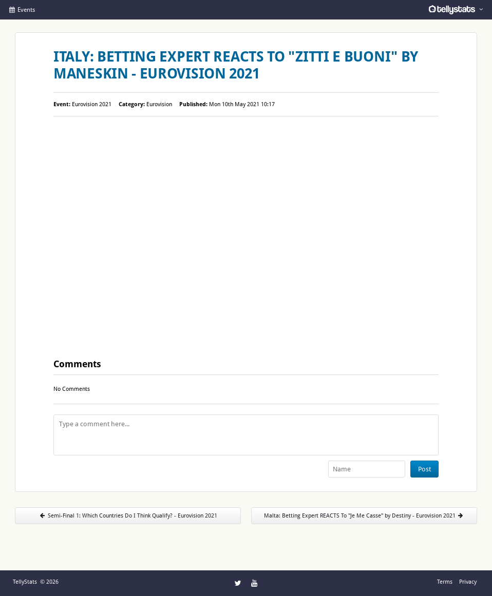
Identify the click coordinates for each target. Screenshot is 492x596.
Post (424, 469)
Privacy (468, 582)
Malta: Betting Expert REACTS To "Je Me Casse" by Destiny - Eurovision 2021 (364, 515)
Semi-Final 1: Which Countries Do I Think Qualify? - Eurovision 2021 (128, 515)
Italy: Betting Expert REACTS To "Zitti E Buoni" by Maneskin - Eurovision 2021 (235, 65)
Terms (444, 582)
